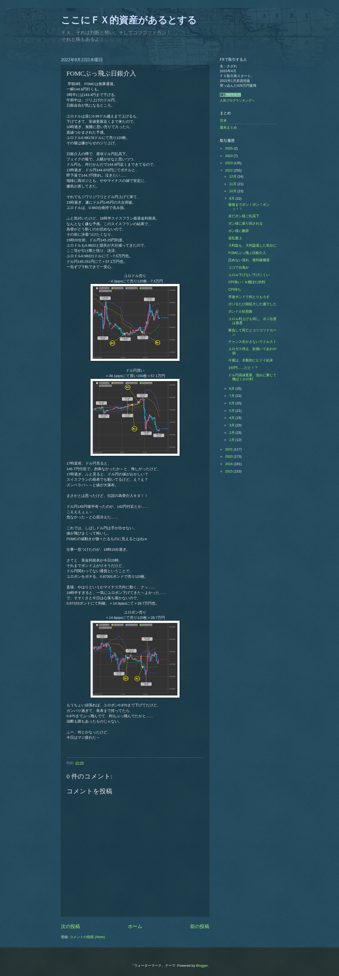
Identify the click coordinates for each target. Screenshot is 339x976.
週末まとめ (228, 127)
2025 (229, 148)
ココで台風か (238, 267)
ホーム (135, 926)
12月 (233, 176)
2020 (229, 456)
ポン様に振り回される (245, 223)
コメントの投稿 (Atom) (87, 937)
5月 (232, 411)
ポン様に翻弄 (238, 231)
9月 (232, 198)
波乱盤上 (235, 238)
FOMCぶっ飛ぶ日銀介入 (247, 253)
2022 (229, 170)
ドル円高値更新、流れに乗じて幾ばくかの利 (252, 377)
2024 (229, 156)
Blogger (202, 966)
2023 (229, 163)
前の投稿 (199, 926)
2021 (229, 449)
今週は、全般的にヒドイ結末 (250, 360)
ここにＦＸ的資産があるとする (129, 20)
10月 (233, 191)
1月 (232, 440)
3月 (232, 425)
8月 (232, 389)
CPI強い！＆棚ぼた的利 (246, 282)
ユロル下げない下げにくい (249, 275)
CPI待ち (234, 289)
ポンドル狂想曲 (240, 311)
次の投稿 (70, 926)
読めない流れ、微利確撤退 (249, 260)
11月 (233, 184)
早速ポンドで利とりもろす (249, 297)
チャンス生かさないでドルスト (252, 342)
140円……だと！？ (243, 368)
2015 (229, 471)
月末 (223, 120)
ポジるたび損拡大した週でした (252, 304)
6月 (232, 403)
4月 (232, 418)
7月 (232, 396)
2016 (229, 464)
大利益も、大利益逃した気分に (252, 245)
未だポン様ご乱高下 (243, 216)
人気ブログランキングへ (237, 100)
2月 (232, 433)
